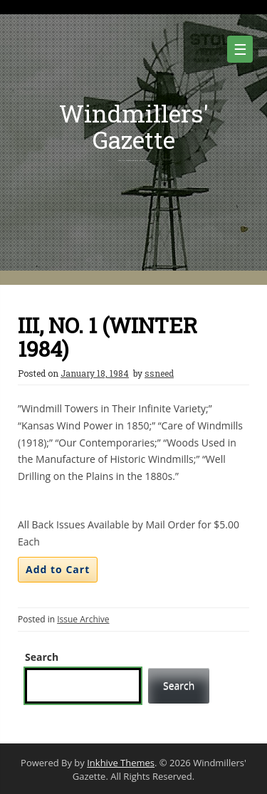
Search (41, 657)
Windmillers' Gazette (134, 126)
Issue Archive (83, 619)
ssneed (159, 373)
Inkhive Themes (121, 762)
